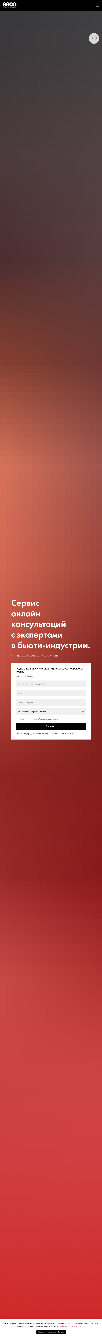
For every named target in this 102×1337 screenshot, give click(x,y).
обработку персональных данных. (71, 1326)
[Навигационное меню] (97, 5)
